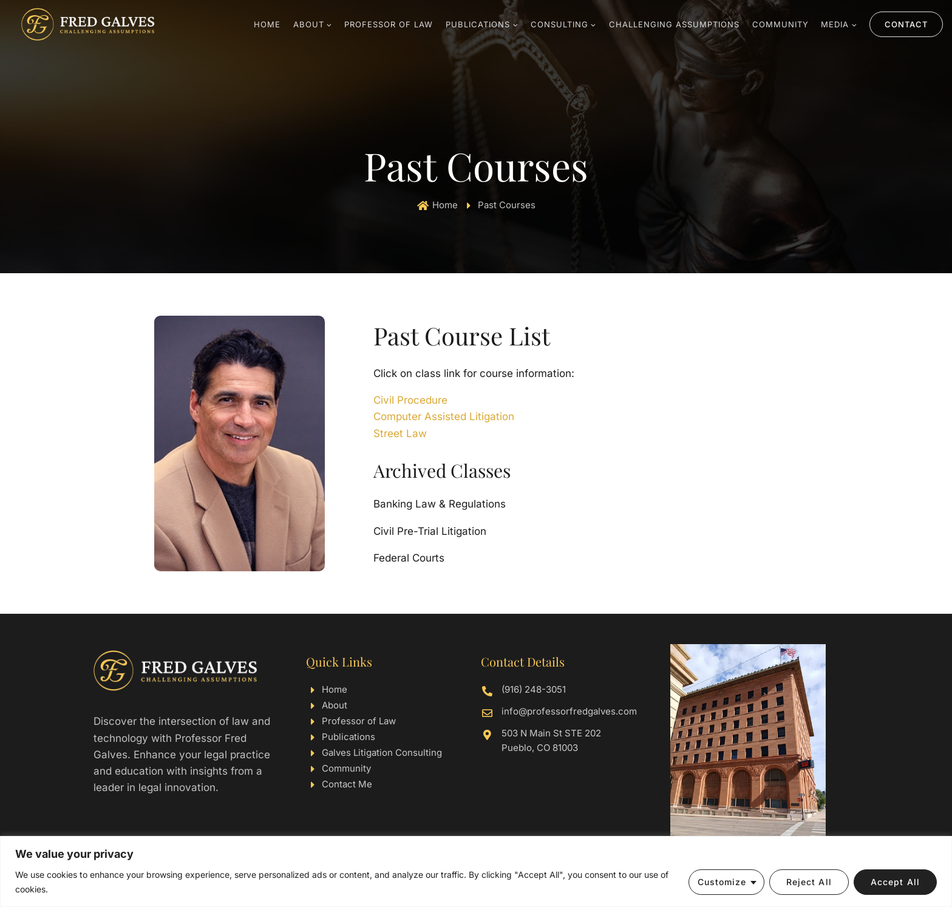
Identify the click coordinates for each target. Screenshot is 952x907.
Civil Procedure (410, 400)
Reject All (809, 882)
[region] (476, 871)
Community (780, 24)
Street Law (400, 433)
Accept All (895, 882)
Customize (722, 882)
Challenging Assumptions (674, 24)
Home (267, 24)
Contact (906, 24)
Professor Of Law (388, 24)
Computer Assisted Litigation (443, 416)
